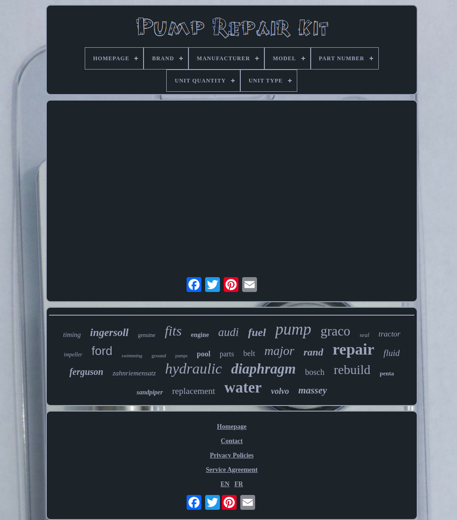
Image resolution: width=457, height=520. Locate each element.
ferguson (86, 372)
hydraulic (193, 368)
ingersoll (109, 332)
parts (226, 354)
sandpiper (150, 392)
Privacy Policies (231, 455)
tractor (390, 334)
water (243, 387)
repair (353, 349)
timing (72, 334)
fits (173, 330)
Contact (232, 441)
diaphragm (263, 369)
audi (228, 332)
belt (250, 353)
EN (224, 484)
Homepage (232, 426)
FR (238, 484)
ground (158, 355)
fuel (257, 332)
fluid (391, 353)
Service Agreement (231, 469)
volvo (280, 391)
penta (387, 373)
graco (335, 330)
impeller (73, 354)
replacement (193, 391)
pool (203, 354)
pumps (181, 355)
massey (312, 390)
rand (314, 352)
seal (364, 334)
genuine (147, 335)
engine (200, 334)
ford (102, 351)
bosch (315, 372)
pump (293, 329)
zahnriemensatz (134, 373)
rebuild (352, 369)
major (279, 351)
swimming (132, 355)
